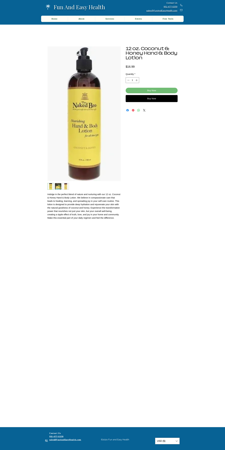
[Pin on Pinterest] (133, 110)
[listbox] (167, 441)
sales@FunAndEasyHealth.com (161, 10)
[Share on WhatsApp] (138, 110)
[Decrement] (128, 80)
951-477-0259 (56, 436)
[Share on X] (144, 110)
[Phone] (181, 5)
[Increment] (137, 80)
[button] (167, 441)
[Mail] (181, 10)
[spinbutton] (132, 80)
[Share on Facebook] (127, 110)
